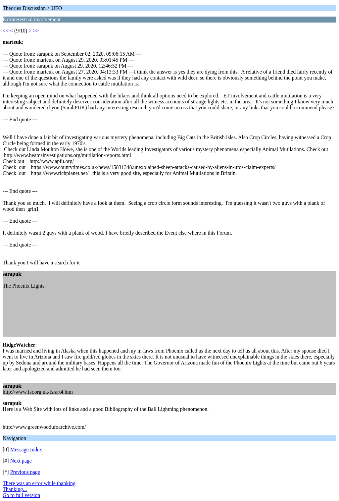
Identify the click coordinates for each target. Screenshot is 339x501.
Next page (21, 461)
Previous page (25, 472)
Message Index (26, 449)
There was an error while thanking (39, 483)
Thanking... (15, 489)
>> (36, 30)
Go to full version (21, 495)
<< (6, 30)
